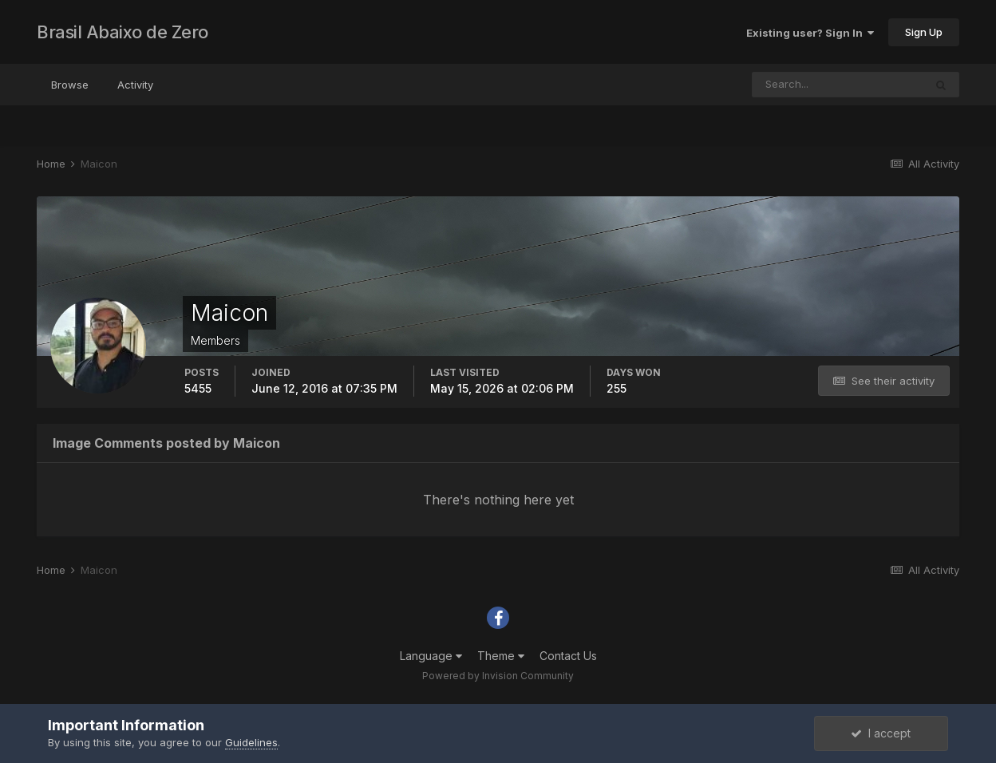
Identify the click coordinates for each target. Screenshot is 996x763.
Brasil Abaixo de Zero (122, 32)
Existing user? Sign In (810, 32)
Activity (135, 84)
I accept (881, 733)
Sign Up (924, 32)
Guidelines (251, 742)
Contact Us (568, 655)
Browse (70, 84)
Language (431, 655)
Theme (500, 655)
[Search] (838, 85)
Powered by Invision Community (498, 676)
